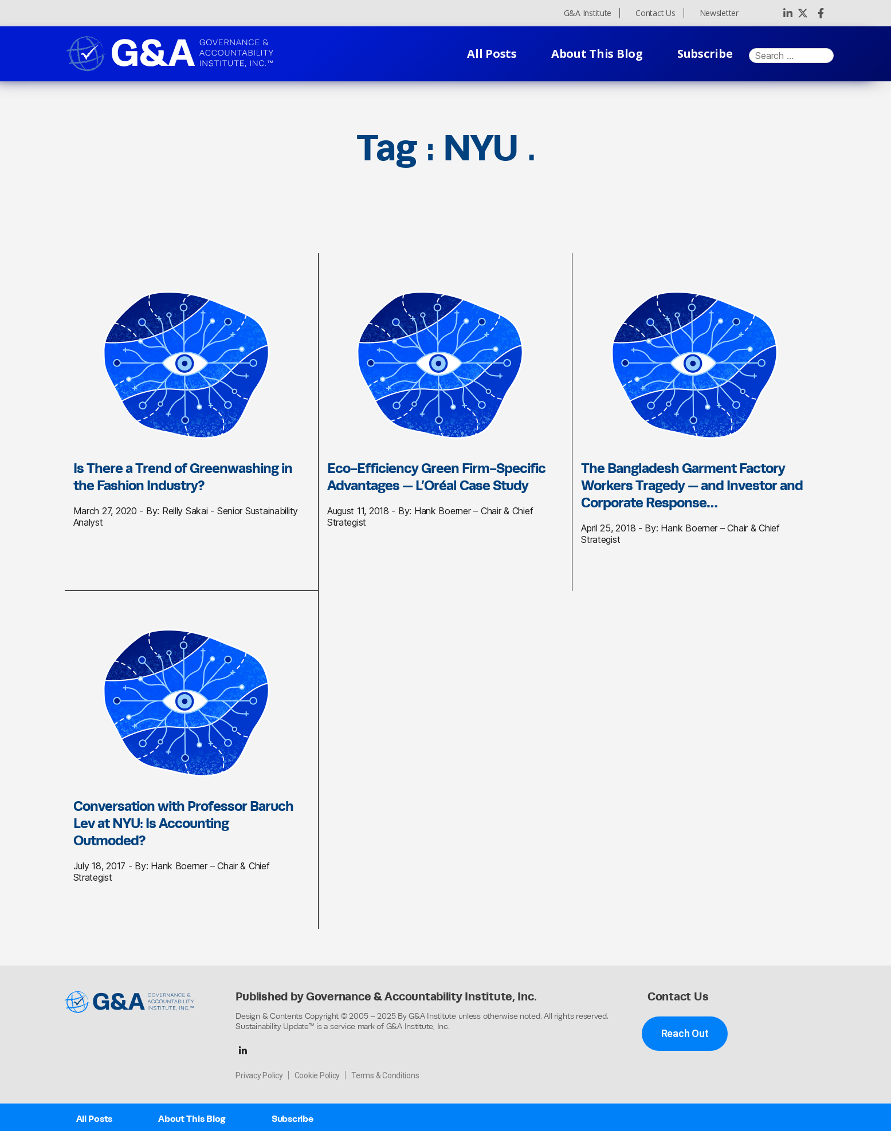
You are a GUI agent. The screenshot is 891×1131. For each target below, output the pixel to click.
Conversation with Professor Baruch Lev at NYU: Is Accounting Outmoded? (183, 823)
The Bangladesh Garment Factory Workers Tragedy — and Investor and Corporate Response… (692, 485)
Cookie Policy (317, 1075)
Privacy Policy (258, 1075)
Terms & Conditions (385, 1075)
